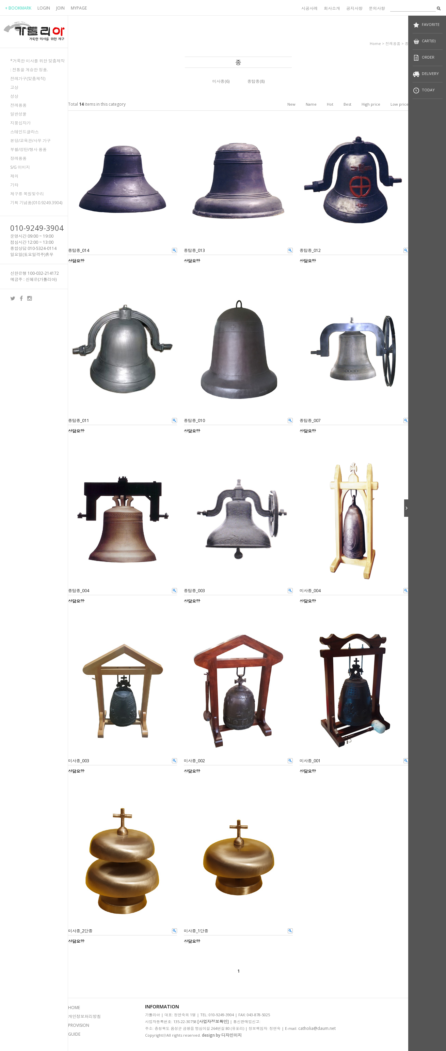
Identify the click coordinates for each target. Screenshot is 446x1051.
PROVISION (78, 1025)
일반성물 (18, 114)
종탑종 (254, 81)
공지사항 (354, 8)
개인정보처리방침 (84, 1016)
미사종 (218, 81)
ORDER (423, 57)
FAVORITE (426, 25)
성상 (14, 96)
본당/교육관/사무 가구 (30, 141)
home (375, 43)
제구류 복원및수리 (27, 194)
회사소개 (332, 8)
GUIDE (74, 1034)
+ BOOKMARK (18, 8)
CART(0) (424, 41)
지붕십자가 (20, 123)
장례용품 (18, 158)
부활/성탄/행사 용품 (28, 149)
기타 (14, 185)
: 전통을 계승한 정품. (29, 70)
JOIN (60, 8)
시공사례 (309, 8)
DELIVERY (426, 74)
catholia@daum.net (317, 1028)
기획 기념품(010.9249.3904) (36, 203)
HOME (74, 1007)
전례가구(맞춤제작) (27, 78)
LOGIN (43, 8)
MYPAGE (79, 8)
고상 (14, 87)
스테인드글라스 (24, 132)
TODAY (424, 90)
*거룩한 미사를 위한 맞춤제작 (37, 61)
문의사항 (377, 8)
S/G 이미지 (20, 167)
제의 (14, 176)
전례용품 (18, 105)
